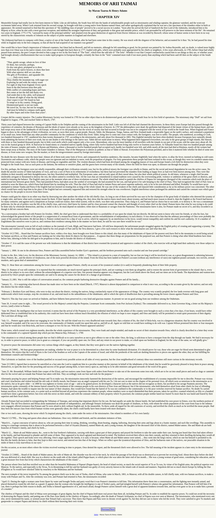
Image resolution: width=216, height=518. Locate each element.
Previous (105, 509)
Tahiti (96, 515)
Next (112, 509)
